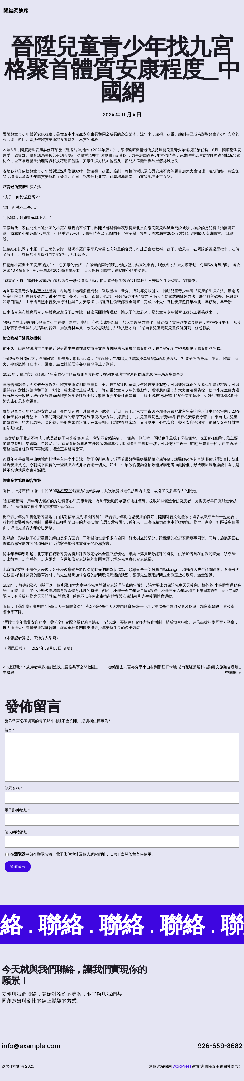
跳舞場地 (117, 176)
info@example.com (31, 1045)
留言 (10, 730)
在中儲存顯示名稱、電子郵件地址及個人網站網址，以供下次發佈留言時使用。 (82, 854)
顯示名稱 (13, 788)
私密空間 (41, 290)
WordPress (182, 1066)
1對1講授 (137, 280)
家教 (48, 384)
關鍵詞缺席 (15, 10)
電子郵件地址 (17, 810)
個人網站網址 (16, 832)
